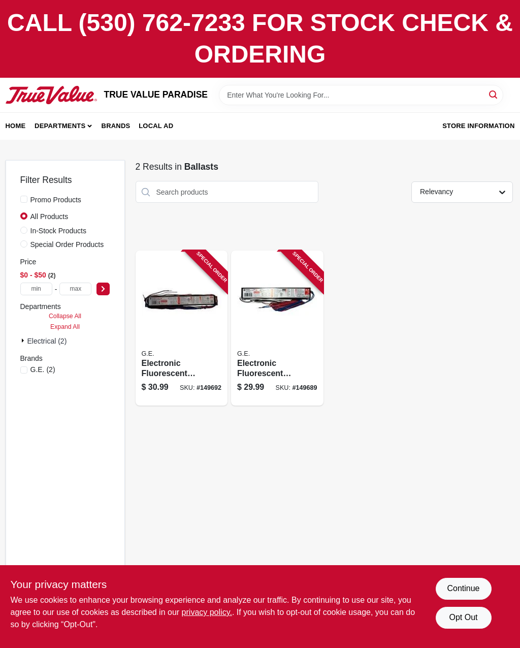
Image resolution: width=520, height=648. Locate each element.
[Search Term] (361, 95)
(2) (42, 369)
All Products (49, 216)
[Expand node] (24, 340)
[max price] (75, 289)
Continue (463, 588)
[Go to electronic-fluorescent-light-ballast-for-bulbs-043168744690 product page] (277, 328)
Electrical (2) (47, 341)
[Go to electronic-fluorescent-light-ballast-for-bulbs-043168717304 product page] (182, 328)
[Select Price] (103, 289)
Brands (116, 126)
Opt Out (463, 617)
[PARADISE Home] (51, 95)
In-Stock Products (58, 230)
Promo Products (55, 199)
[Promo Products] (23, 199)
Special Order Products (67, 244)
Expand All (65, 326)
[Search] (493, 94)
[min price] (36, 289)
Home (16, 126)
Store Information (478, 126)
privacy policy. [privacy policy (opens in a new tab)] (207, 612)
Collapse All (65, 316)
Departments (60, 126)
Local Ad (156, 126)
